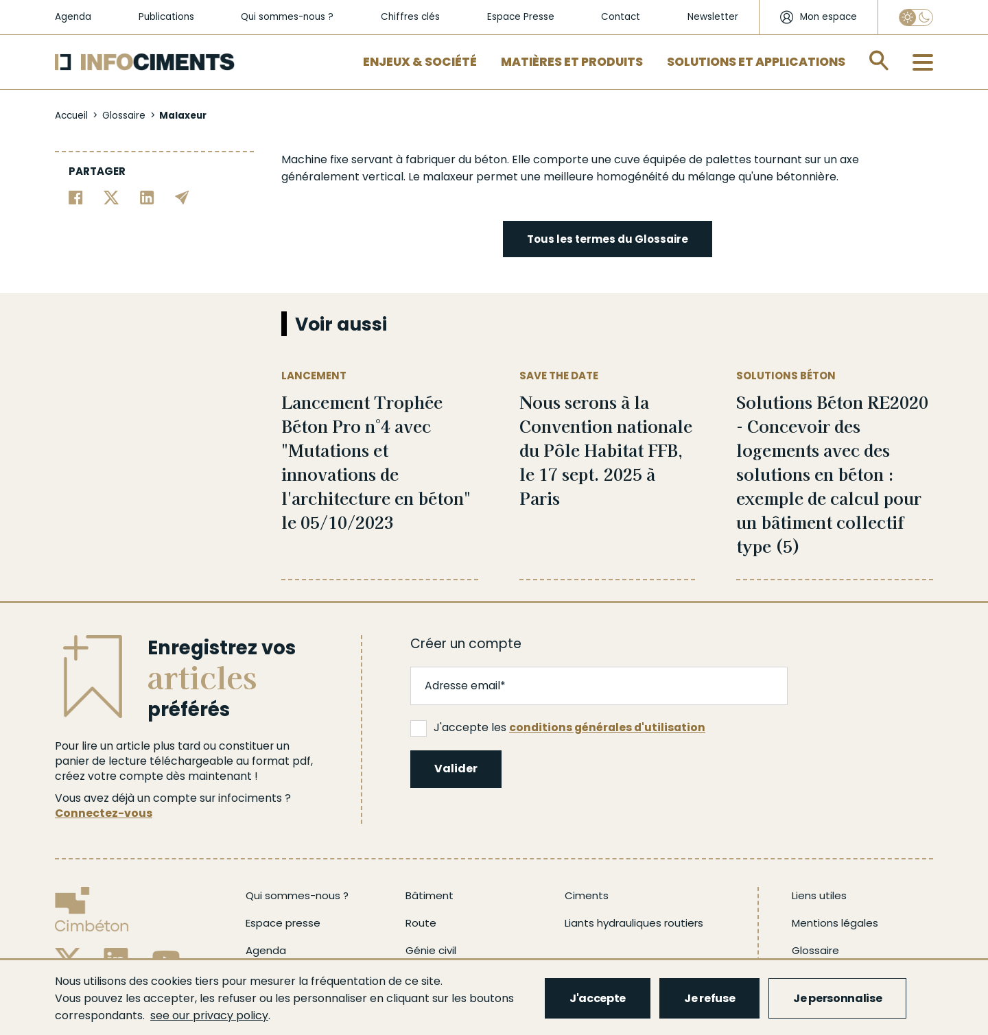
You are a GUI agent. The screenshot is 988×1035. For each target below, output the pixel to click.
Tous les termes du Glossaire (607, 239)
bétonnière (806, 177)
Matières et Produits (572, 61)
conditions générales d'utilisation (607, 727)
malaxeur (448, 177)
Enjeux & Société (420, 61)
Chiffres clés (410, 16)
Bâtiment (429, 895)
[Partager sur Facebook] (76, 196)
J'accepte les (557, 727)
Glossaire (123, 115)
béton (490, 159)
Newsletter (712, 16)
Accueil (71, 115)
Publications (166, 16)
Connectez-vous (103, 813)
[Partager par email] (182, 196)
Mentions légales (835, 923)
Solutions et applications (756, 61)
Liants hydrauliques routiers (634, 923)
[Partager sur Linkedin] (147, 196)
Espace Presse (520, 16)
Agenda (73, 16)
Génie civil (430, 950)
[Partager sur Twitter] (111, 196)
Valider (456, 768)
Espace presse (283, 923)
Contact (620, 16)
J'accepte (597, 998)
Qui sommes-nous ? (287, 16)
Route (420, 923)
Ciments (587, 895)
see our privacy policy (209, 1015)
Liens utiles (819, 895)
